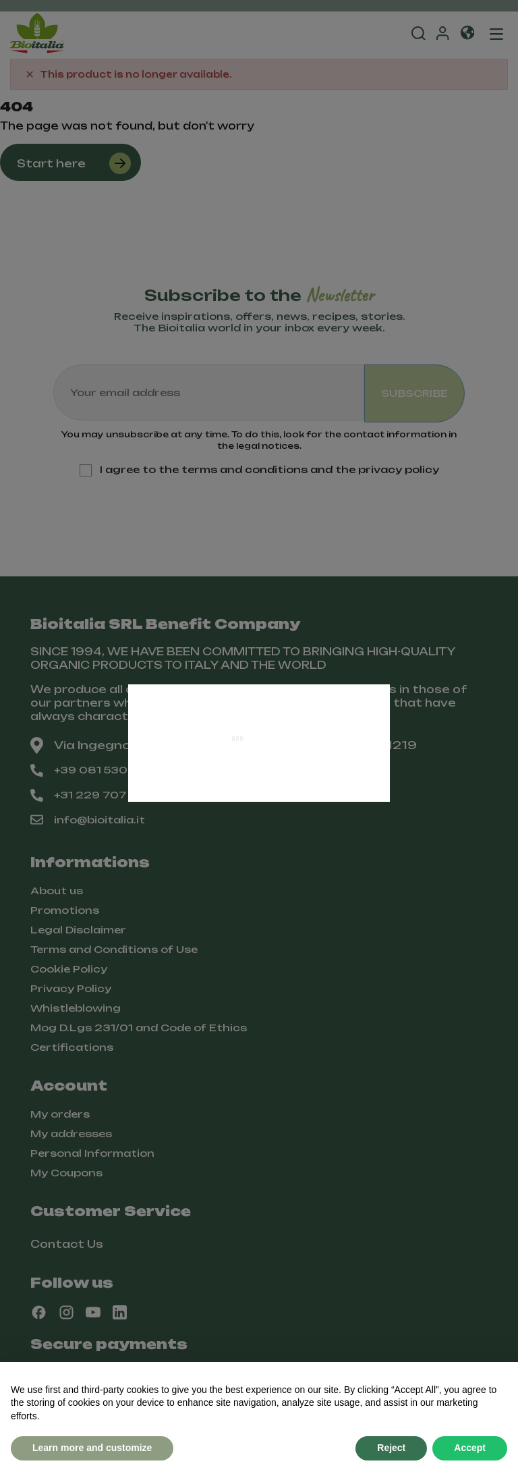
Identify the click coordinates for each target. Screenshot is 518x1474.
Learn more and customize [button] (92, 1447)
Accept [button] (470, 1447)
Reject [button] (391, 1447)
